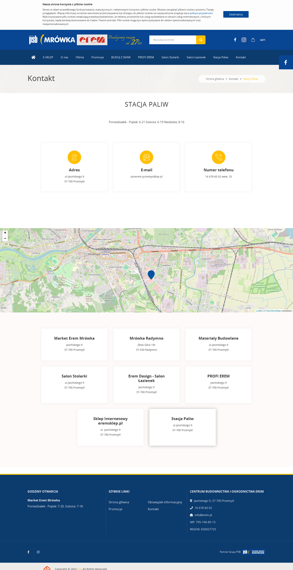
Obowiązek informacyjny (165, 498)
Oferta (80, 55)
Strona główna (215, 77)
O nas (64, 55)
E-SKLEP (48, 55)
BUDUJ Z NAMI (121, 55)
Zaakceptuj (236, 14)
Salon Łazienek (196, 55)
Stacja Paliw (220, 55)
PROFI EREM (146, 55)
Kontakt (241, 55)
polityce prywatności (201, 13)
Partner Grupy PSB (230, 547)
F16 (80, 564)
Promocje (97, 55)
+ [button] (5, 231)
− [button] (5, 237)
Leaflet (259, 309)
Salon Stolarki (170, 55)
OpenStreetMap (273, 309)
